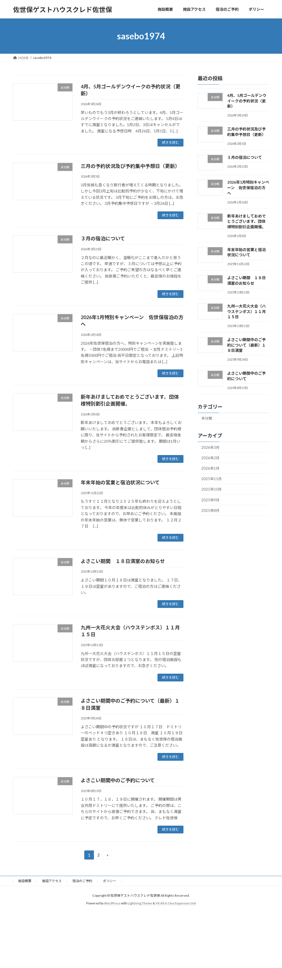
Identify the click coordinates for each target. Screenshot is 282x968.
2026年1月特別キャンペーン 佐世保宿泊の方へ (248, 187)
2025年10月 (212, 493)
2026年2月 (211, 459)
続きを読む (170, 142)
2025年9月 (211, 504)
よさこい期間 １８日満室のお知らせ (123, 561)
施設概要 (24, 881)
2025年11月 (212, 482)
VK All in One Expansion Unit (176, 903)
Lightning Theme (139, 903)
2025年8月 (211, 515)
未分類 (207, 418)
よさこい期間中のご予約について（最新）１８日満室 (246, 345)
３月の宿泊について (103, 238)
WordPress (111, 903)
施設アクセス (52, 881)
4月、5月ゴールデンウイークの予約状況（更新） (246, 100)
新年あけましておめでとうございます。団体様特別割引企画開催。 (246, 221)
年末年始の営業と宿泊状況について (120, 482)
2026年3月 (211, 448)
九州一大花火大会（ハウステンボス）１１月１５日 (246, 311)
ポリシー (109, 881)
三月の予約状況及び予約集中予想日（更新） (130, 166)
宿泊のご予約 (82, 881)
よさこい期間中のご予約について (118, 780)
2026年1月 (211, 470)
